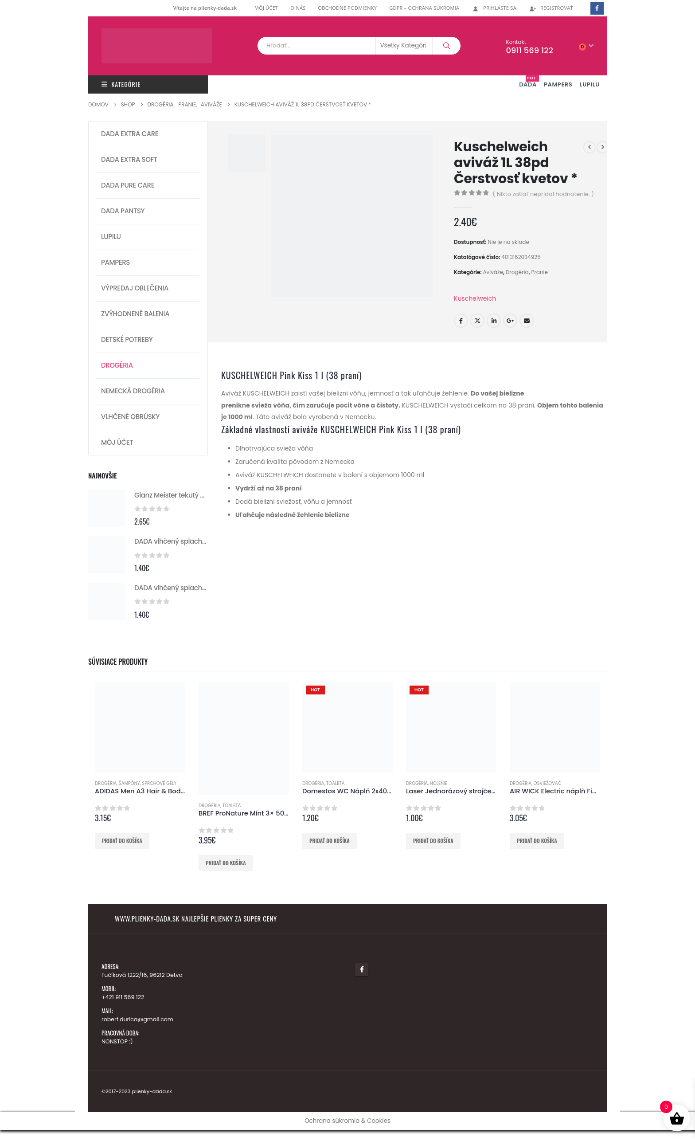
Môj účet (266, 7)
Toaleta (232, 805)
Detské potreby (126, 339)
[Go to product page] (106, 508)
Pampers (115, 262)
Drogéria (517, 272)
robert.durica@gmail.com (137, 1019)
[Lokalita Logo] (157, 45)
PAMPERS (558, 84)
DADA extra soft (129, 159)
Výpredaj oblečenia (134, 288)
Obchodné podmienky (347, 7)
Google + (510, 321)
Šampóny (129, 783)
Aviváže (493, 272)
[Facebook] (596, 8)
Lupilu (111, 236)
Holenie (438, 783)
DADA (529, 82)
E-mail (526, 321)
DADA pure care (127, 185)
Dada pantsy (122, 211)
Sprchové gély (159, 783)
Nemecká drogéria (133, 391)
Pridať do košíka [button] (122, 840)
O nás (297, 7)
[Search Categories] (404, 46)
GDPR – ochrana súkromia (424, 7)
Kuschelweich (475, 298)
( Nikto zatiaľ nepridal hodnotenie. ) (543, 194)
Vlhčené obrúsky (130, 416)
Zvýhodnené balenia (135, 313)
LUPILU (590, 84)
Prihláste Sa (494, 7)
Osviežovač (548, 783)
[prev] (589, 147)
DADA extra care (129, 133)
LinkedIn (494, 321)
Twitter (477, 321)
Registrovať (551, 7)
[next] (603, 147)
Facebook (461, 321)
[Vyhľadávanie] (447, 46)
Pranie (539, 272)
